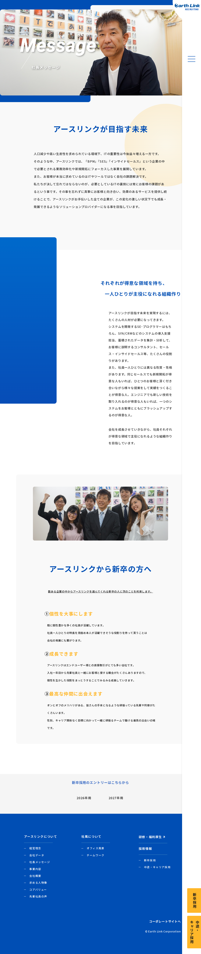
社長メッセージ (39, 862)
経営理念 (35, 848)
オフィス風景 (95, 848)
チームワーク (95, 855)
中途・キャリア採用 (157, 867)
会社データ (36, 855)
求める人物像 (38, 882)
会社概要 (35, 876)
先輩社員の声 (38, 896)
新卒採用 (150, 860)
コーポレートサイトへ (165, 921)
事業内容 (35, 869)
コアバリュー (38, 889)
